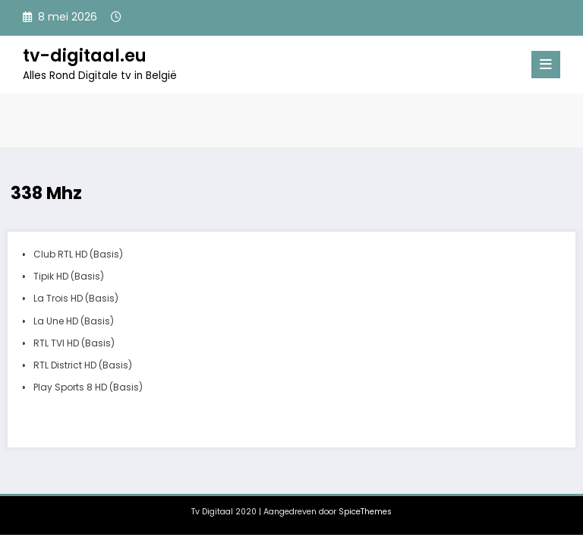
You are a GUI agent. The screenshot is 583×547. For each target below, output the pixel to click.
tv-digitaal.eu (85, 55)
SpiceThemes (365, 511)
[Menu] (545, 64)
